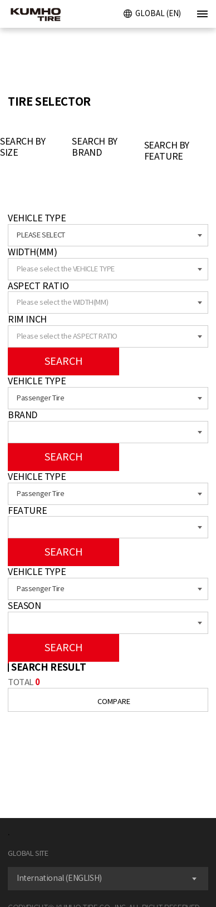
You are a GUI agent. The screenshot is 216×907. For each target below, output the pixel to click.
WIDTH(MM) (32, 251)
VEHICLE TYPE (37, 218)
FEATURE (27, 510)
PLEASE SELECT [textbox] (41, 235)
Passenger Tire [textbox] (40, 398)
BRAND (22, 414)
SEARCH (64, 361)
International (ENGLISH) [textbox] (59, 878)
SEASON (24, 605)
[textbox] (108, 269)
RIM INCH (27, 319)
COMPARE (108, 701)
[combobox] (108, 235)
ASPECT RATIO (38, 285)
